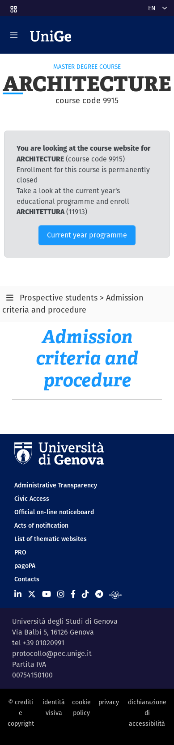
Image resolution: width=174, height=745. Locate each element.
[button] (13, 6)
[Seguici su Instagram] (60, 594)
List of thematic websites (50, 538)
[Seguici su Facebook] (73, 594)
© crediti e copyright (21, 713)
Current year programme (87, 235)
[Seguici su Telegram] (99, 594)
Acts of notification (41, 525)
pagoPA (24, 565)
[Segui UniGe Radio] (115, 594)
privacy (108, 702)
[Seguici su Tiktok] (85, 594)
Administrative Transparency (55, 485)
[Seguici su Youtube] (46, 594)
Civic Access (31, 498)
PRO (20, 552)
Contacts (26, 579)
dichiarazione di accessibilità (147, 713)
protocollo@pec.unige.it (52, 653)
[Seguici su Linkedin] (17, 594)
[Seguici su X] (32, 594)
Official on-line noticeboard (54, 512)
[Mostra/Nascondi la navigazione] (14, 35)
